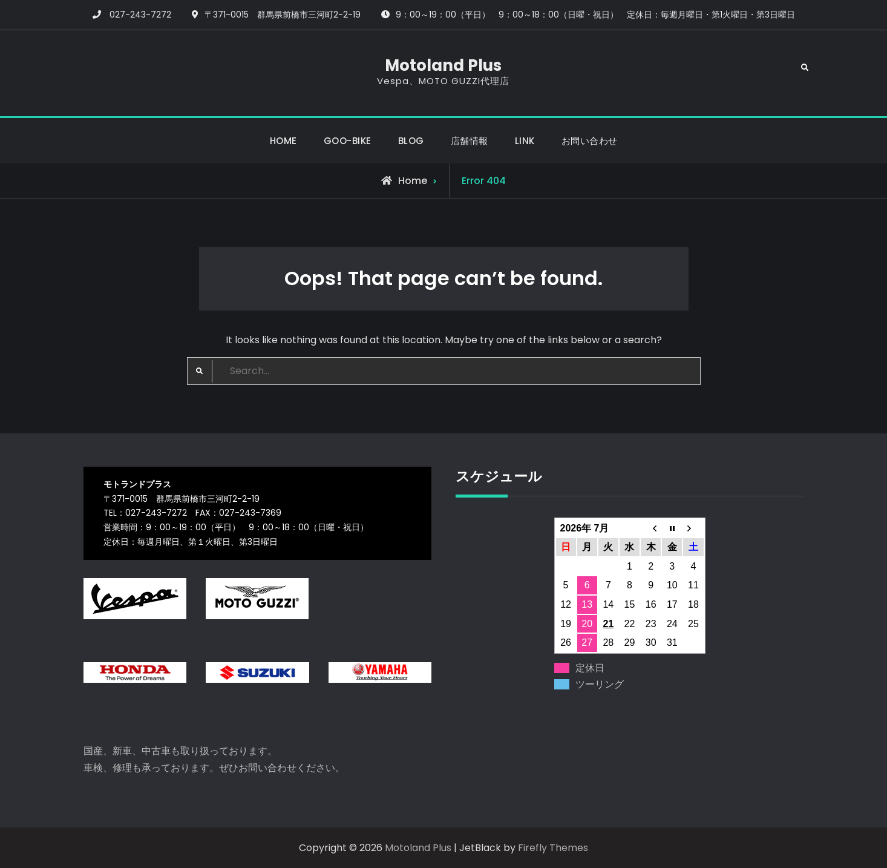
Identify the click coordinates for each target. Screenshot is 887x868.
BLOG (411, 140)
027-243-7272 (140, 14)
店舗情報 (469, 140)
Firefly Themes (553, 848)
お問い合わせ (589, 140)
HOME (283, 140)
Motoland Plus (443, 65)
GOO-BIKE (347, 140)
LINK (525, 140)
